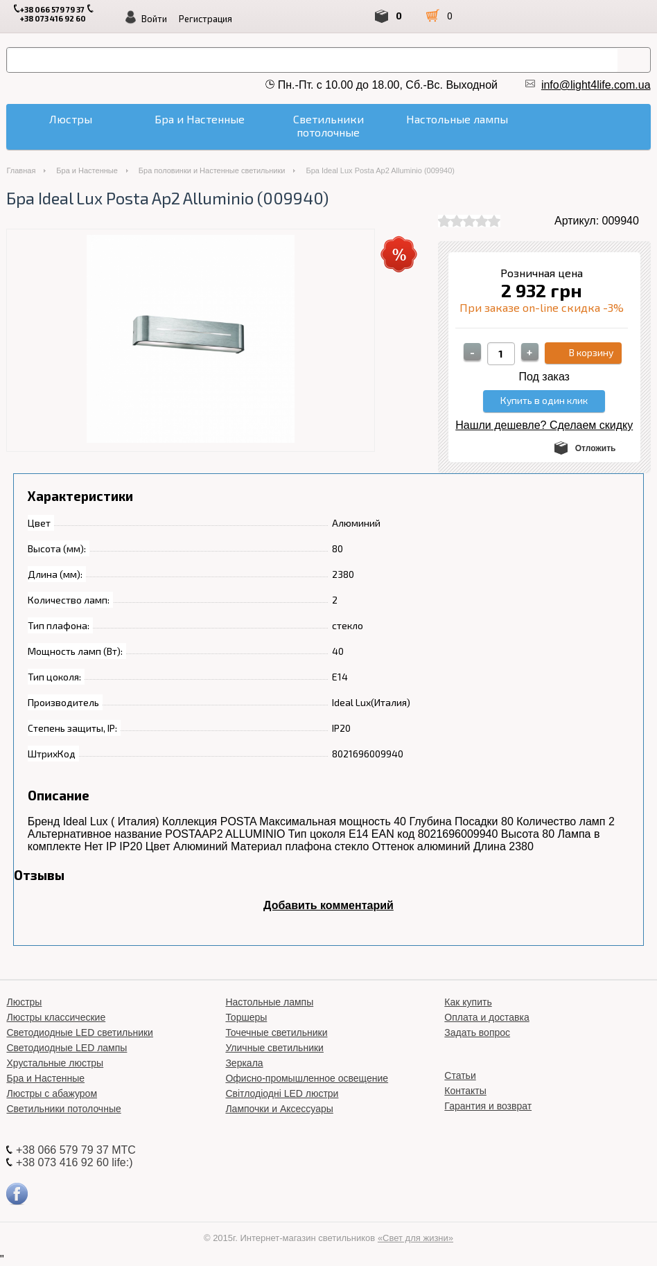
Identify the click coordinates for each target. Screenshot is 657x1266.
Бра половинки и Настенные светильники (212, 170)
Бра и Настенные (86, 170)
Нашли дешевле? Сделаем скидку (544, 425)
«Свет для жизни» (415, 1238)
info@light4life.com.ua (596, 85)
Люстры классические (55, 1017)
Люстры (24, 1002)
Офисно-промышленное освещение (306, 1078)
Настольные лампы (269, 1002)
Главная (20, 170)
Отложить (595, 448)
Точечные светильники (276, 1032)
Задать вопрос (477, 1032)
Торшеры (246, 1017)
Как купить (467, 1002)
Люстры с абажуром (51, 1093)
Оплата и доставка (486, 1017)
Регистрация (205, 18)
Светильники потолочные (63, 1108)
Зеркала (244, 1063)
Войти (154, 18)
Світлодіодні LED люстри (281, 1093)
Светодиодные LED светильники (79, 1032)
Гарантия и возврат (488, 1105)
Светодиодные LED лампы (66, 1047)
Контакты (465, 1090)
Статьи (459, 1075)
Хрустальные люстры (54, 1063)
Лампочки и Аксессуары (279, 1108)
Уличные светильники (274, 1047)
